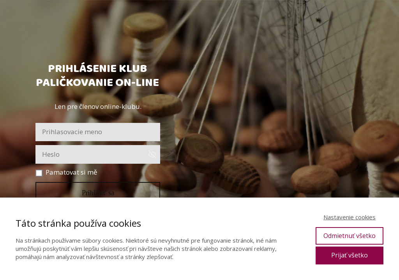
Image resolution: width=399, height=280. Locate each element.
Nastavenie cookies (349, 217)
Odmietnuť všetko (349, 235)
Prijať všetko (349, 255)
